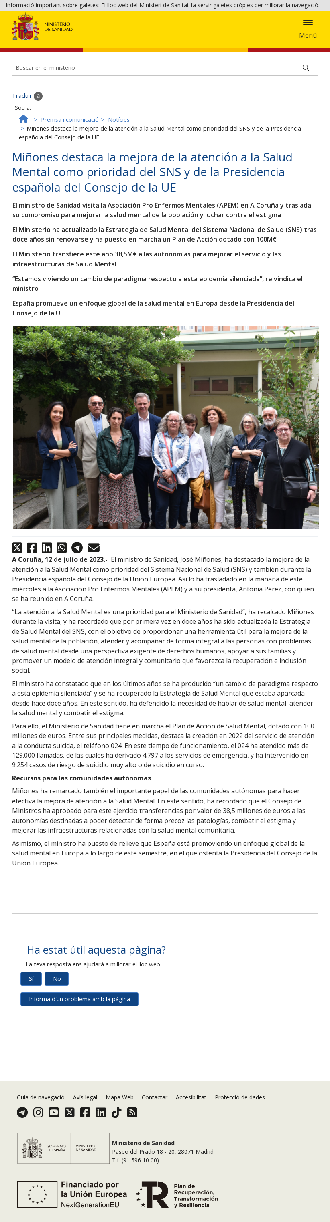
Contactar (154, 1097)
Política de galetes (277, 24)
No (57, 1024)
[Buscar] (306, 114)
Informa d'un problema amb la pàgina (79, 1045)
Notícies (119, 165)
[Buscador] (165, 114)
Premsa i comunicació (70, 165)
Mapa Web (120, 1097)
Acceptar (22, 36)
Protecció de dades (240, 1097)
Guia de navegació (41, 1097)
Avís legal (85, 1097)
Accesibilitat (191, 1097)
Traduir (27, 142)
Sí (31, 1024)
